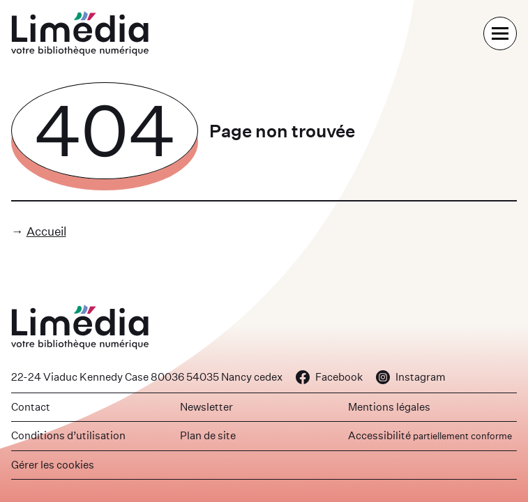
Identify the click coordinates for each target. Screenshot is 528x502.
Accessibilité (430, 435)
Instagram (411, 376)
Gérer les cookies (52, 464)
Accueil (46, 231)
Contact (30, 406)
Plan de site (208, 435)
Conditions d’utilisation (68, 435)
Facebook (329, 376)
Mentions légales (389, 406)
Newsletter (206, 406)
